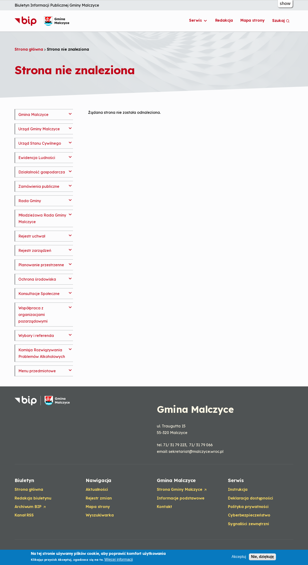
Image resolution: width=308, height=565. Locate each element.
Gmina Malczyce (33, 114)
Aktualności (97, 489)
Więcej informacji (118, 560)
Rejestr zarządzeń (34, 250)
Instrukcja (237, 489)
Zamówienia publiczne (38, 186)
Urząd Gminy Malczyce (39, 129)
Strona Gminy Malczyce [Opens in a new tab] (182, 489)
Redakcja (224, 20)
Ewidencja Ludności (36, 157)
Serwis (198, 20)
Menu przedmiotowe (37, 370)
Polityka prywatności (248, 506)
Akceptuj (238, 557)
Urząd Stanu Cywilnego (39, 143)
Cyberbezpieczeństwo (249, 515)
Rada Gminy (29, 200)
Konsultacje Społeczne (39, 293)
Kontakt (164, 506)
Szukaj (281, 20)
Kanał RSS (24, 515)
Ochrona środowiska (37, 279)
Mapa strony (252, 20)
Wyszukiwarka (100, 515)
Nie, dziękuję (262, 557)
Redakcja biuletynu (33, 498)
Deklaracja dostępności (250, 498)
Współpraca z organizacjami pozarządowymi (33, 314)
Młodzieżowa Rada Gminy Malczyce (42, 218)
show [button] (285, 3)
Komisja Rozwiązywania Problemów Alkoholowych (41, 353)
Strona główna (29, 49)
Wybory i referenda (36, 335)
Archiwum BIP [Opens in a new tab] (30, 506)
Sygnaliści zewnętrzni (248, 523)
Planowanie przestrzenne (41, 264)
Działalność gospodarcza (41, 172)
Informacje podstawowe (180, 498)
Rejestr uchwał (31, 236)
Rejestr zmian (99, 498)
